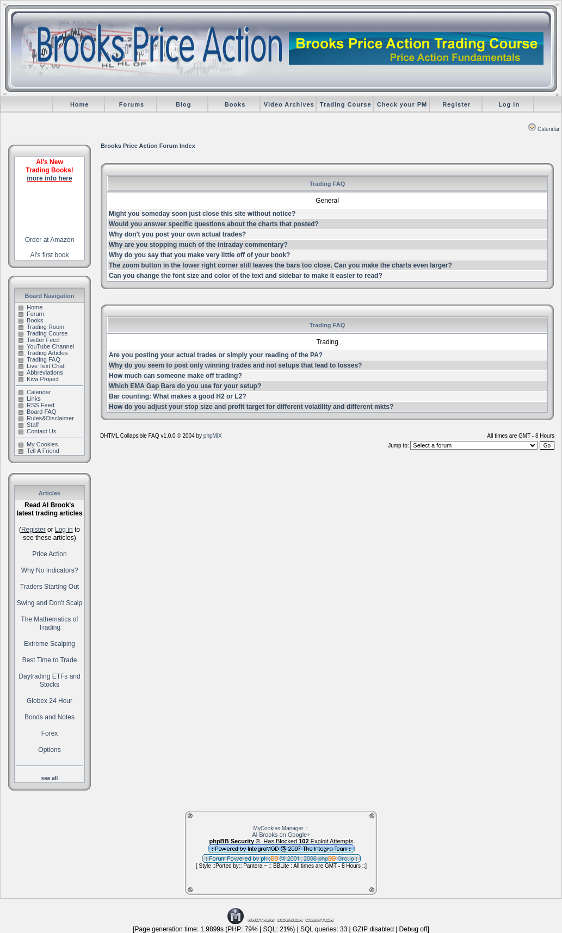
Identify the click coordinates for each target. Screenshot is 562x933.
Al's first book (49, 255)
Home (79, 104)
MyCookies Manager (279, 828)
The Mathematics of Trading (49, 623)
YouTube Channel (46, 346)
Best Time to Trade (49, 660)
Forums (131, 104)
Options (49, 750)
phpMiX (212, 436)
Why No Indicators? (49, 570)
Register (456, 104)
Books (235, 104)
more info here (49, 178)
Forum (31, 313)
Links (29, 398)
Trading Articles (42, 353)
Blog (183, 104)
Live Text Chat (41, 366)
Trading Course (346, 104)
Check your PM (402, 104)
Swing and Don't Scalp (49, 603)
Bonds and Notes (49, 717)
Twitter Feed (39, 340)
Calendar (544, 129)
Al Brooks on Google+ (281, 834)
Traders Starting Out (49, 586)
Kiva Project (38, 379)
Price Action (49, 554)
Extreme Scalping (49, 644)
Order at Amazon (50, 240)
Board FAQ (37, 411)
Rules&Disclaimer (46, 418)
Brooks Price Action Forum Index (148, 145)
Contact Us (37, 431)
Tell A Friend (38, 450)
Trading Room (41, 327)
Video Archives (289, 104)
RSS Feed (36, 405)
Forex (49, 733)
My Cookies (38, 444)
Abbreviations (40, 372)
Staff (28, 424)
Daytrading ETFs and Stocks (49, 680)
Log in (509, 104)
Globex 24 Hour (49, 701)
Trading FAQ (39, 359)
